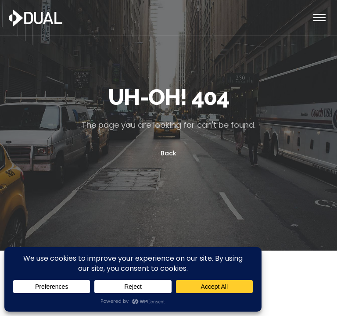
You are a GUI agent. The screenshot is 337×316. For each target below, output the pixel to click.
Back (168, 153)
